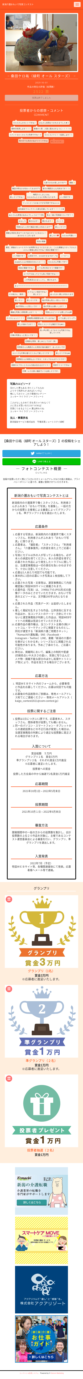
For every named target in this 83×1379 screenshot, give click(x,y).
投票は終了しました (41, 98)
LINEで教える (44, 461)
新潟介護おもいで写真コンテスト (18, 4)
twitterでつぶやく (44, 453)
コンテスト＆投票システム (29, 1373)
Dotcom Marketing (57, 1373)
